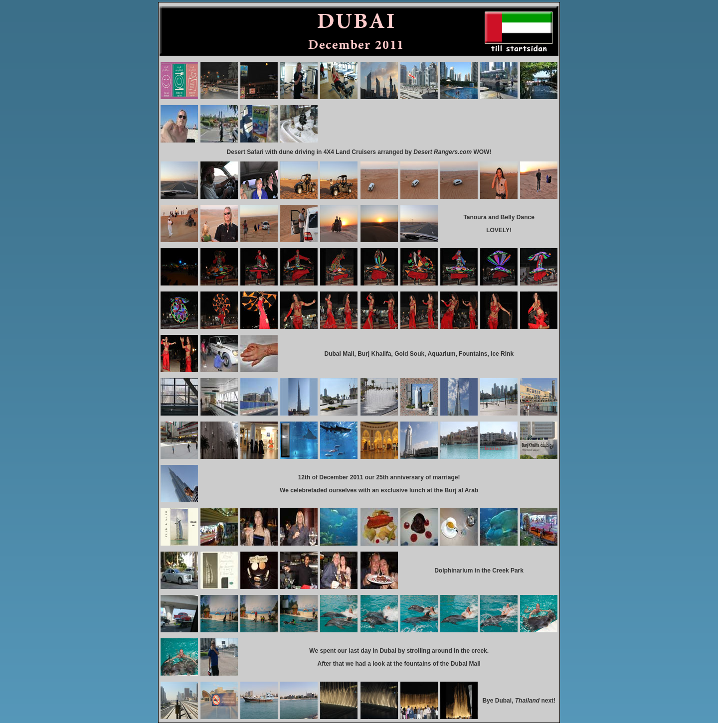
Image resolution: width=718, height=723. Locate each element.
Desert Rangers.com (442, 151)
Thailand (528, 700)
